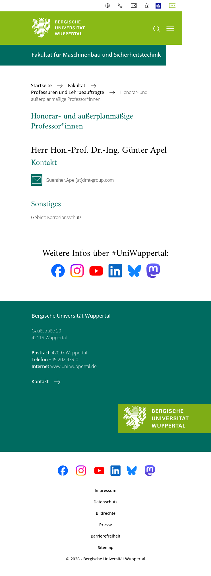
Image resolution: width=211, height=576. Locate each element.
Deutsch (173, 5)
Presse (105, 524)
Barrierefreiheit (105, 536)
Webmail (134, 5)
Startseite (42, 85)
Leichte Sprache (159, 5)
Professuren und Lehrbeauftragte (68, 92)
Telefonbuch (121, 5)
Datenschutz (105, 501)
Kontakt (41, 381)
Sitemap (105, 547)
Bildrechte (105, 513)
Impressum (105, 490)
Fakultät (77, 85)
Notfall (146, 5)
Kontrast (108, 5)
